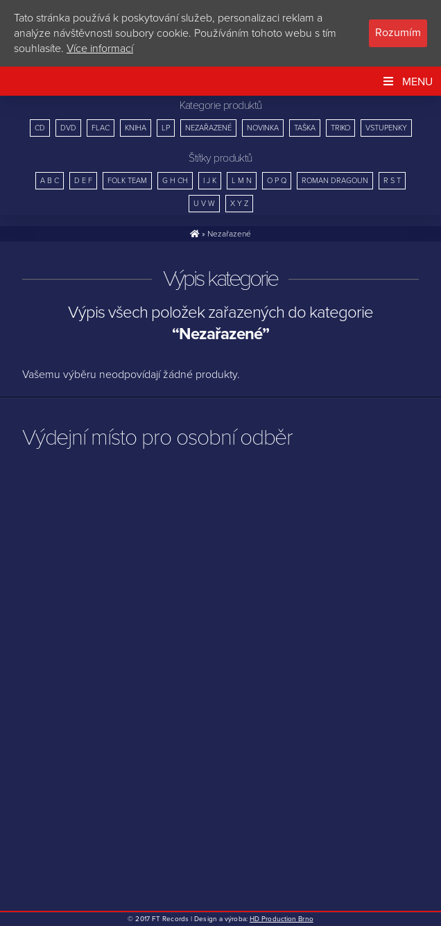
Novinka (263, 127)
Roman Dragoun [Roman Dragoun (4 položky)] (335, 180)
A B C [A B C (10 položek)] (49, 180)
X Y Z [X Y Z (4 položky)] (239, 203)
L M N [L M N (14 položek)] (242, 180)
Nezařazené (208, 127)
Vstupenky (386, 127)
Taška (304, 127)
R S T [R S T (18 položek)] (392, 180)
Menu (407, 82)
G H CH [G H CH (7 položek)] (175, 180)
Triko (340, 127)
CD (40, 127)
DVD (68, 127)
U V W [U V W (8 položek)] (204, 203)
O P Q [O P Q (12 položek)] (276, 180)
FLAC (101, 127)
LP (166, 127)
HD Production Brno (281, 919)
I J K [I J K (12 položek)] (209, 180)
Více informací (100, 48)
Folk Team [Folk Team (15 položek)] (127, 180)
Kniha (135, 127)
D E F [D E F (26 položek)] (83, 180)
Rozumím (398, 33)
